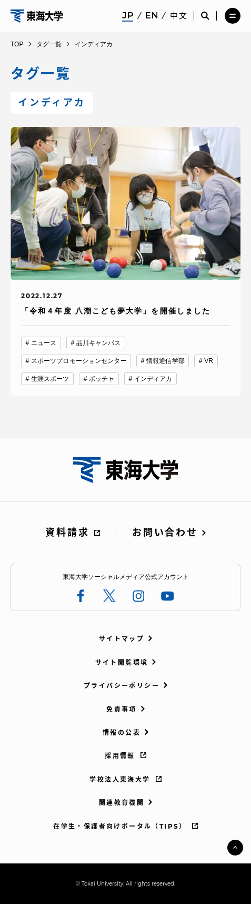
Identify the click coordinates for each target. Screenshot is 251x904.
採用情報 (120, 756)
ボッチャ (101, 378)
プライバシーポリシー (121, 686)
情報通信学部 (165, 361)
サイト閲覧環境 (121, 662)
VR (208, 361)
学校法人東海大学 (119, 779)
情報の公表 (121, 732)
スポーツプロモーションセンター (79, 361)
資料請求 (67, 532)
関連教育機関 (121, 803)
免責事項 (121, 709)
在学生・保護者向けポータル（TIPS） (120, 826)
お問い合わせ (164, 532)
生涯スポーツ (50, 378)
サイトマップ (121, 639)
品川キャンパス (98, 343)
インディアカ (153, 378)
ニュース (43, 343)
